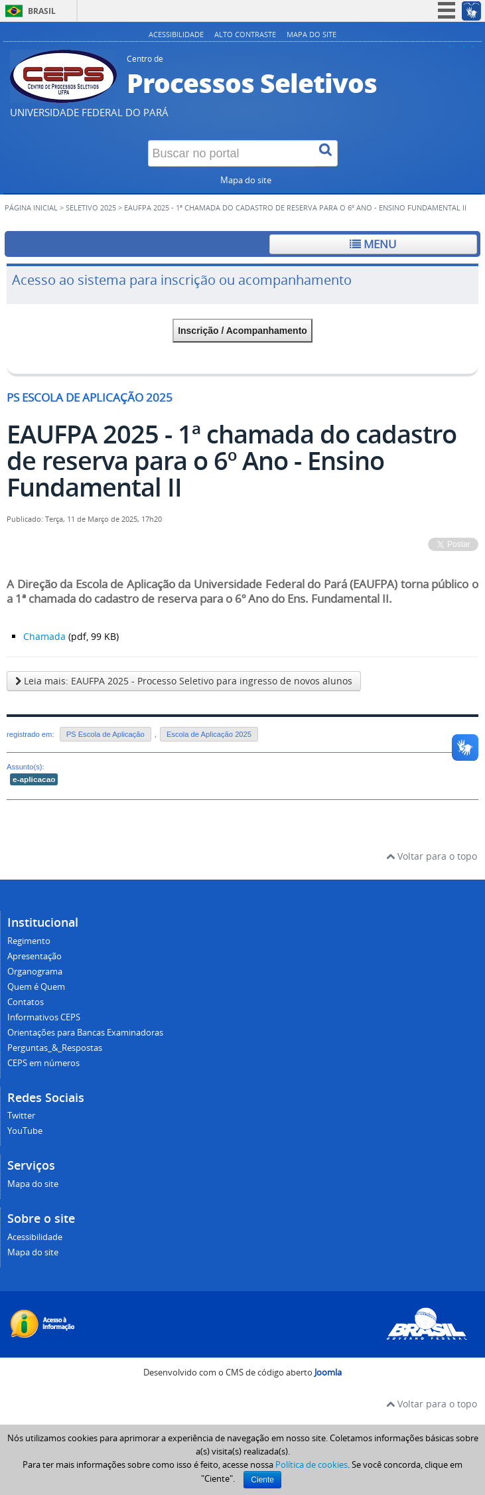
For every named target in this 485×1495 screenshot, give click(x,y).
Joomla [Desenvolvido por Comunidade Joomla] (328, 1372)
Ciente (262, 1479)
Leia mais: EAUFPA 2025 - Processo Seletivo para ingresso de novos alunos (183, 680)
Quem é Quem (36, 986)
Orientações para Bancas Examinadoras (85, 1032)
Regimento (28, 941)
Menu (373, 244)
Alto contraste (245, 34)
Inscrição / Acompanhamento (242, 330)
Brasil (42, 11)
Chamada (44, 636)
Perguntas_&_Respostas (54, 1048)
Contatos (25, 1002)
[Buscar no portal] (232, 153)
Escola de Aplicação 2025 (209, 734)
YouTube (24, 1131)
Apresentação (34, 956)
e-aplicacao (34, 779)
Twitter (21, 1115)
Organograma (34, 971)
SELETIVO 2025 (91, 207)
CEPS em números (43, 1063)
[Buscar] (326, 153)
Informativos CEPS (43, 1017)
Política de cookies (311, 1464)
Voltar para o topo (431, 856)
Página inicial (31, 207)
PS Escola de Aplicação (105, 734)
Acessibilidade (176, 34)
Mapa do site (311, 34)
